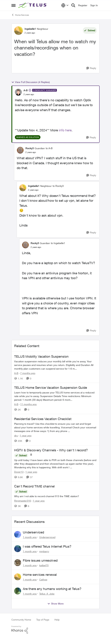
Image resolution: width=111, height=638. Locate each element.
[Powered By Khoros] (55, 630)
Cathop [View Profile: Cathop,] (43, 579)
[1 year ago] (24, 435)
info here (65, 130)
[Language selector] (65, 5)
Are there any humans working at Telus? (52, 589)
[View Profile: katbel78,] (17, 562)
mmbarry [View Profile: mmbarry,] (44, 551)
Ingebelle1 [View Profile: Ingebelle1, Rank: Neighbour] (30, 28)
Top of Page (42, 619)
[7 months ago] (27, 373)
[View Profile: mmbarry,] (17, 548)
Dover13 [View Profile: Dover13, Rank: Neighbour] (19, 471)
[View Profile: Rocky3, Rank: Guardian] (20, 150)
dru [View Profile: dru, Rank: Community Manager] (16, 435)
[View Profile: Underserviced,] (17, 534)
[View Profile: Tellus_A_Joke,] (17, 591)
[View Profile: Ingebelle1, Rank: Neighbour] (18, 30)
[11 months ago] (28, 404)
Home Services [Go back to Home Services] (20, 14)
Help (56, 619)
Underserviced (33, 532)
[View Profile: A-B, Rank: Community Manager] (18, 92)
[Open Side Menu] (13, 5)
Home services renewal (40, 574)
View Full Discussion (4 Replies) (30, 82)
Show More (55, 603)
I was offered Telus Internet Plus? (47, 546)
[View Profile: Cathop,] (17, 576)
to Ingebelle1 (58, 243)
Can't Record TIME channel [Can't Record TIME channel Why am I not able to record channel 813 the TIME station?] (34, 486)
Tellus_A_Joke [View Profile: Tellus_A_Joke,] (46, 593)
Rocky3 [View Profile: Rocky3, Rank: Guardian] (29, 148)
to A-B (49, 148)
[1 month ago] (30, 537)
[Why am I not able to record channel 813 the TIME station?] (55, 496)
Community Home (21, 619)
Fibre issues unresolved (40, 560)
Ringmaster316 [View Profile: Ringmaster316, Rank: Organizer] (22, 500)
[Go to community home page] (33, 5)
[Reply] (91, 68)
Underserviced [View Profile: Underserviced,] (47, 537)
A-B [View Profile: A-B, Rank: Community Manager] (26, 90)
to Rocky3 (58, 185)
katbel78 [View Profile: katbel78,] (44, 565)
